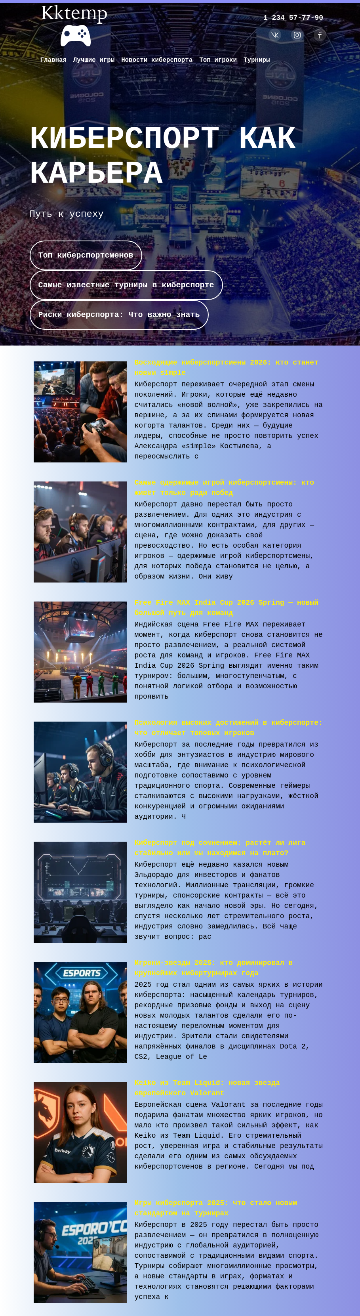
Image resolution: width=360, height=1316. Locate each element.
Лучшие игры (95, 60)
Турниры (259, 60)
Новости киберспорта (158, 60)
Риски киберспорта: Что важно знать (119, 318)
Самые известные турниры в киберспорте (126, 287)
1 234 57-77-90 (292, 18)
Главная (53, 60)
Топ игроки (220, 60)
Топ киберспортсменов (85, 256)
